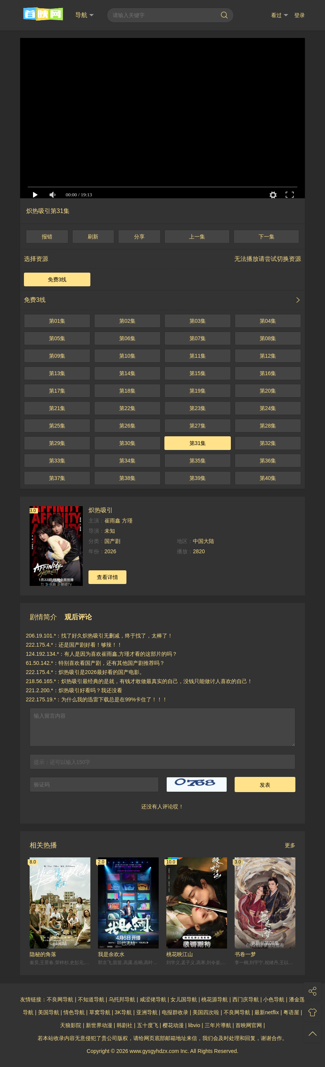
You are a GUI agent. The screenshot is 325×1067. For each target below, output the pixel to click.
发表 (265, 785)
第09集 (57, 356)
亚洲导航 (147, 1012)
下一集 (267, 237)
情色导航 (74, 1012)
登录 (299, 15)
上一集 (197, 237)
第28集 (268, 426)
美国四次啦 (205, 1012)
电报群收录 (175, 1012)
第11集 (197, 356)
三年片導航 (218, 1025)
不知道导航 (91, 999)
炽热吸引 (100, 510)
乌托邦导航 (122, 999)
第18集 (127, 391)
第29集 (57, 443)
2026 (110, 551)
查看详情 (107, 577)
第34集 (127, 461)
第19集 (197, 391)
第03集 (197, 321)
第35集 (197, 461)
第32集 (268, 443)
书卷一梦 (245, 954)
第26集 (127, 426)
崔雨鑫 (112, 521)
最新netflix (266, 1012)
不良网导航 (60, 999)
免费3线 (57, 279)
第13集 (57, 373)
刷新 (93, 237)
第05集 (57, 338)
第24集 (268, 408)
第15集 (197, 373)
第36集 (268, 461)
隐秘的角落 (43, 954)
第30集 (127, 443)
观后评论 (78, 617)
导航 (84, 15)
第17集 (57, 391)
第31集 (197, 443)
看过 (279, 15)
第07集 (197, 338)
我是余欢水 (111, 954)
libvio (194, 1025)
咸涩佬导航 (153, 999)
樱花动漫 (173, 1025)
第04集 (268, 321)
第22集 (127, 408)
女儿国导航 (183, 999)
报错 (47, 237)
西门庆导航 (245, 999)
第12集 (268, 356)
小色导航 (273, 999)
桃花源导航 (214, 999)
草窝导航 (99, 1012)
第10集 (127, 356)
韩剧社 (125, 1025)
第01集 (57, 321)
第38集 (127, 478)
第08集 (268, 338)
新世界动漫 (99, 1025)
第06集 (127, 338)
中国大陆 (203, 541)
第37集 (57, 478)
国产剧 (112, 541)
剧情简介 (43, 617)
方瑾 (127, 521)
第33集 (57, 461)
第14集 (127, 373)
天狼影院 (70, 1025)
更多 (290, 845)
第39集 (197, 478)
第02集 (127, 321)
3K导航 (123, 1012)
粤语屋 (291, 1012)
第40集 (268, 478)
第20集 (268, 391)
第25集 (57, 426)
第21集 (57, 408)
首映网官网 (248, 1025)
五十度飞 (147, 1025)
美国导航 (48, 1012)
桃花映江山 (179, 954)
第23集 (197, 408)
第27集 (197, 426)
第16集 (268, 373)
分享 (139, 237)
